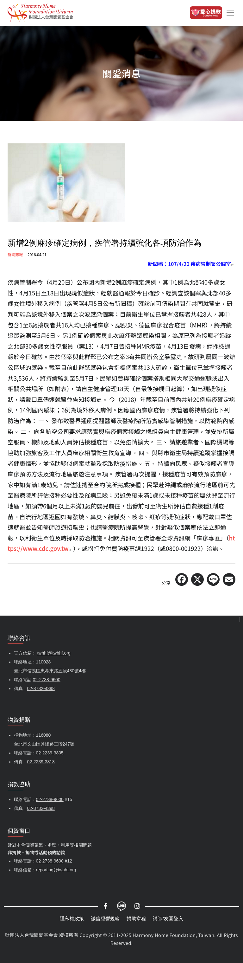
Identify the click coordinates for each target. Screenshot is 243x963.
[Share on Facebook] (181, 579)
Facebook (105, 906)
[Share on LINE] (213, 579)
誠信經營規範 (105, 918)
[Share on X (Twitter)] (197, 579)
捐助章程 (136, 918)
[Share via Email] (229, 579)
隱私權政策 (72, 918)
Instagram (137, 906)
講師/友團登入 (168, 918)
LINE (121, 906)
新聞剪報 (15, 254)
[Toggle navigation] (230, 13)
